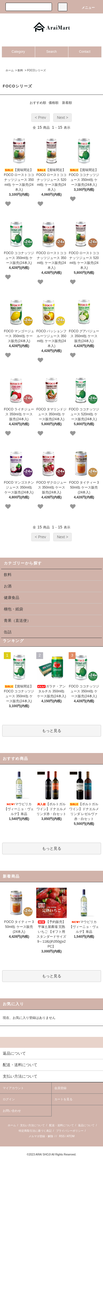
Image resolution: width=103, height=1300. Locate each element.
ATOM (70, 1136)
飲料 (20, 70)
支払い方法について (32, 1125)
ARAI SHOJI (43, 1154)
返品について (86, 1125)
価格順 (54, 103)
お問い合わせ (12, 1110)
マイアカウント (13, 1088)
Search (51, 52)
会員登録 (60, 1088)
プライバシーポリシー (69, 1130)
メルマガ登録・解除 (41, 1136)
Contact (84, 52)
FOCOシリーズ (36, 70)
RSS (62, 1136)
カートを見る (63, 1099)
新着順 (67, 103)
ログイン (9, 1099)
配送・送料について (61, 1125)
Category (18, 52)
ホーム (9, 70)
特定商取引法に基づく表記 (35, 1130)
